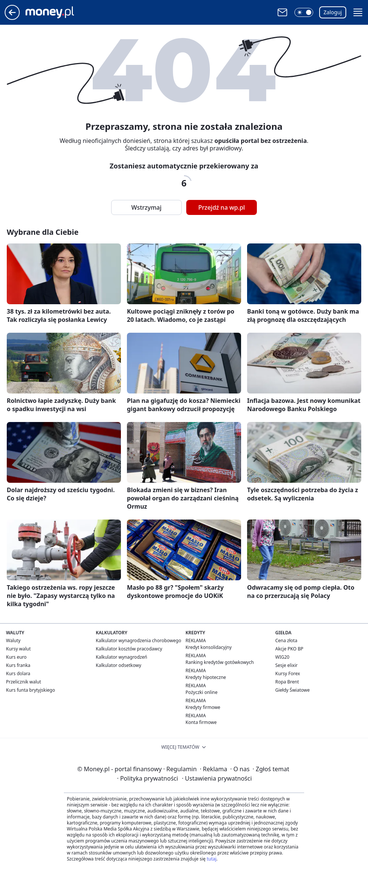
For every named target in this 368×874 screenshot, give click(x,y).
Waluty (13, 640)
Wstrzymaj (146, 207)
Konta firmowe (201, 722)
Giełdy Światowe (292, 690)
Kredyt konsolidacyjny (209, 647)
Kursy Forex (287, 673)
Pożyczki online (201, 692)
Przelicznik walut (23, 682)
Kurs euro (16, 657)
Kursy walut (18, 649)
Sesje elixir (286, 665)
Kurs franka (18, 665)
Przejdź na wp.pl (221, 207)
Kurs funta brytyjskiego (30, 690)
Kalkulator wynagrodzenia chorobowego (138, 640)
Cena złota (286, 640)
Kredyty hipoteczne (206, 677)
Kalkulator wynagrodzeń (121, 657)
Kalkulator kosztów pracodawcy (129, 649)
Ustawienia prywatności (217, 778)
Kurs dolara (18, 673)
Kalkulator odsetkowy (118, 665)
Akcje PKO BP (289, 649)
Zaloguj (333, 12)
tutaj (211, 859)
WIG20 (282, 657)
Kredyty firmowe (203, 707)
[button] (303, 12)
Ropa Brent (287, 682)
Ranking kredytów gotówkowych (220, 662)
